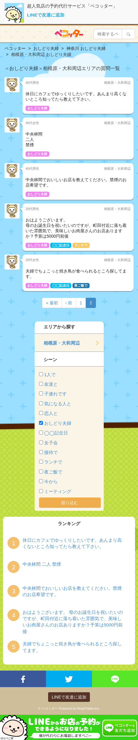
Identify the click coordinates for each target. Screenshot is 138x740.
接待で (51, 452)
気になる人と (57, 403)
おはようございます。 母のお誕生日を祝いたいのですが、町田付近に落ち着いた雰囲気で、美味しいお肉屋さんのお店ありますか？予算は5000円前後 (73, 622)
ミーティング (57, 491)
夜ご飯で (53, 471)
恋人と (51, 413)
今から (51, 481)
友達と (51, 384)
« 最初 (52, 302)
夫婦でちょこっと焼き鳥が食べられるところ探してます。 (72, 647)
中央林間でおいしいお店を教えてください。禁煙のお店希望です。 (72, 591)
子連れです (55, 393)
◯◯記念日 (56, 432)
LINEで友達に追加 (45, 14)
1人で (50, 374)
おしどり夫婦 (57, 423)
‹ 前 (69, 302)
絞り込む (69, 502)
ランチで (53, 461)
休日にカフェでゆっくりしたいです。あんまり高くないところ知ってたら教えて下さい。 (72, 543)
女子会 (51, 442)
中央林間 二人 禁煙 (42, 564)
